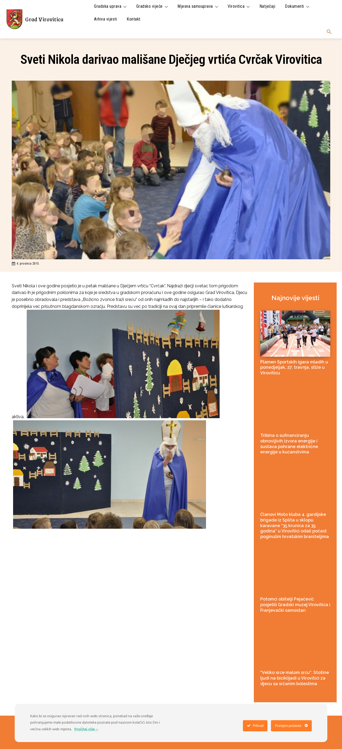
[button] (329, 32)
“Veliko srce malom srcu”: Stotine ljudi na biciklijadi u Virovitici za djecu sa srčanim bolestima (294, 678)
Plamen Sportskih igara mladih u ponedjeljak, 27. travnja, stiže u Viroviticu (294, 367)
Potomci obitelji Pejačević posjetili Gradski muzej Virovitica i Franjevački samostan (295, 605)
